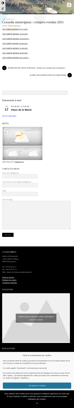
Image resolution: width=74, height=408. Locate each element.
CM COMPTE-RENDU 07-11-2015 (15, 29)
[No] (70, 399)
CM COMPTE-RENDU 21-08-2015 (15, 48)
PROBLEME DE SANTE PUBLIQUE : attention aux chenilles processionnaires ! (34, 68)
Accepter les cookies (37, 385)
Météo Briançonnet (8, 162)
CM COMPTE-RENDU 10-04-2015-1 (15, 39)
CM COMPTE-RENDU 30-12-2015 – (15, 58)
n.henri (4, 26)
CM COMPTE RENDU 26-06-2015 (15, 43)
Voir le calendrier (9, 116)
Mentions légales (8, 277)
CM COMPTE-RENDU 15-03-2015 (15, 34)
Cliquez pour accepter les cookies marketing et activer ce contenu (36, 318)
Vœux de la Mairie (21, 110)
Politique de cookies (9, 280)
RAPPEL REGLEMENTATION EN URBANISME (51, 75)
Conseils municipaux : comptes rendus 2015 (33, 22)
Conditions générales (9, 283)
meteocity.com (19, 162)
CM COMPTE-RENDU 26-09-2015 (15, 53)
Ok (37, 403)
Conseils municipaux (14, 26)
